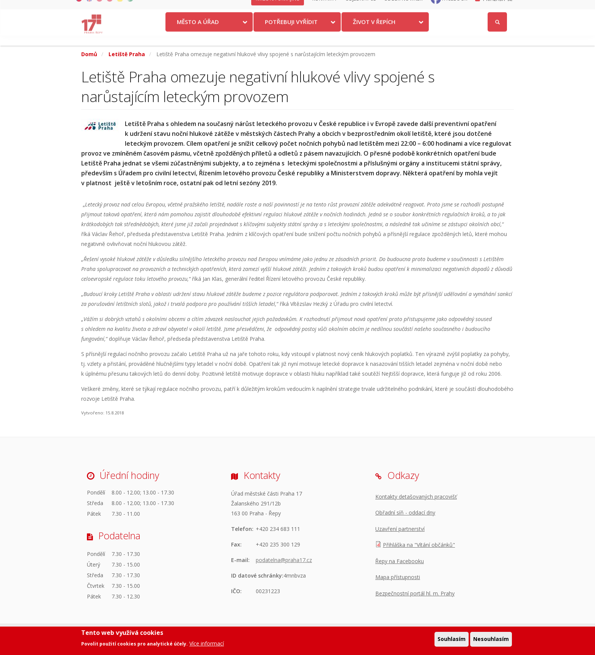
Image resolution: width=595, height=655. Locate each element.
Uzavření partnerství (400, 528)
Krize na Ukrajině (278, 8)
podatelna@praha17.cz (284, 560)
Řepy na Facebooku (399, 561)
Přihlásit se (497, 9)
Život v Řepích (374, 31)
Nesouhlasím (491, 640)
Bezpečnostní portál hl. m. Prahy (415, 593)
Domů (89, 54)
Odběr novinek (403, 8)
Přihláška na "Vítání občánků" (419, 544)
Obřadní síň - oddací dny (405, 512)
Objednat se (360, 8)
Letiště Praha (127, 54)
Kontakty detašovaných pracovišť (416, 496)
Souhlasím (452, 640)
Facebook (455, 8)
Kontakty (324, 8)
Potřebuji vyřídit (291, 31)
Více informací (206, 644)
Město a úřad (198, 31)
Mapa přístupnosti (397, 577)
